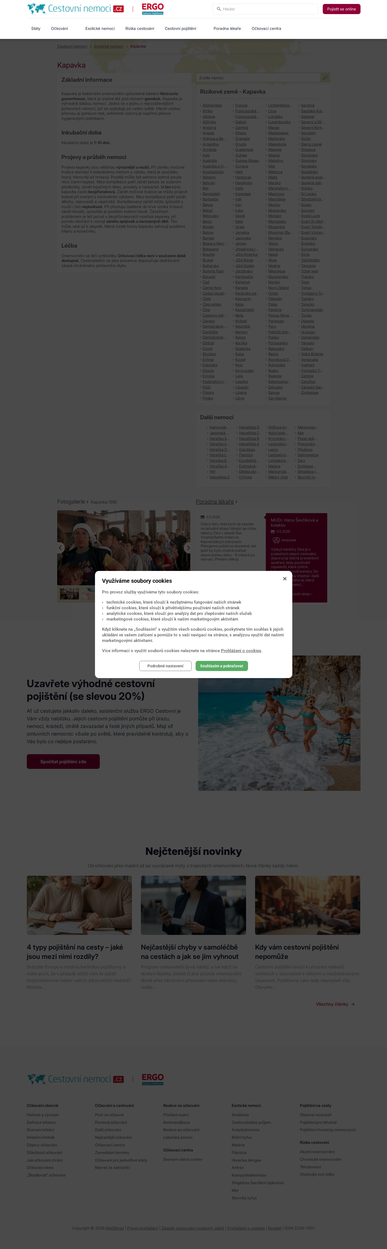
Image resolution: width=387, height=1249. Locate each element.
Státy (35, 28)
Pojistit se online (341, 8)
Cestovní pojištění (180, 28)
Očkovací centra (266, 28)
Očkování (59, 28)
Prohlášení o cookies (241, 650)
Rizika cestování (139, 28)
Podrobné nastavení (165, 666)
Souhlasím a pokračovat (221, 666)
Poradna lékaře (227, 28)
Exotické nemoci (100, 28)
